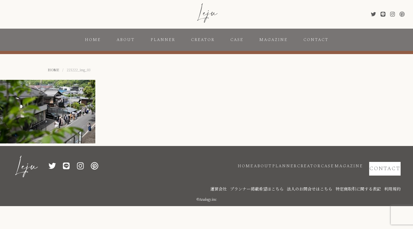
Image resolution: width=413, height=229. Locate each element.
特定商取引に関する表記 (367, 179)
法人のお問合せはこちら (329, 179)
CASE (236, 40)
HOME (93, 40)
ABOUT (126, 40)
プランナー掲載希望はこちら (287, 179)
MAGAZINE (273, 40)
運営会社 (257, 179)
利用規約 (394, 179)
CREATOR (202, 40)
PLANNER (163, 40)
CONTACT (315, 40)
